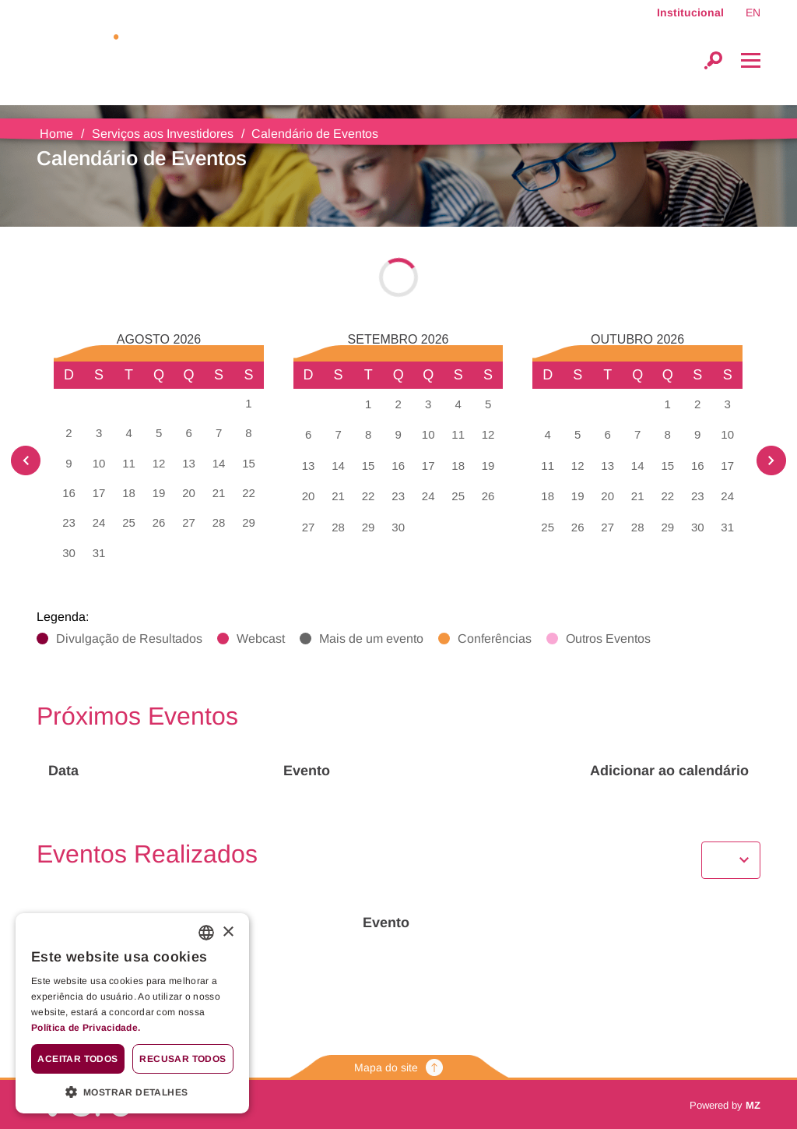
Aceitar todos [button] (77, 1058)
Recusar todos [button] (182, 1058)
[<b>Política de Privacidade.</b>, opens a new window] (132, 1028)
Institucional (690, 12)
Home (56, 133)
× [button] (227, 932)
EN (753, 12)
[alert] (132, 1013)
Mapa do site (398, 1067)
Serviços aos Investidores (162, 133)
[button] (132, 1091)
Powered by (725, 1105)
